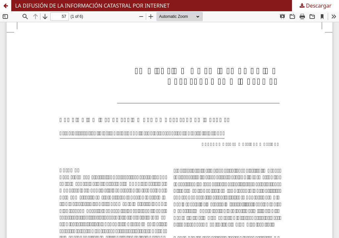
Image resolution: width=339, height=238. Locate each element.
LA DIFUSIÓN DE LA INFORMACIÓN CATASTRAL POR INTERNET (92, 5)
